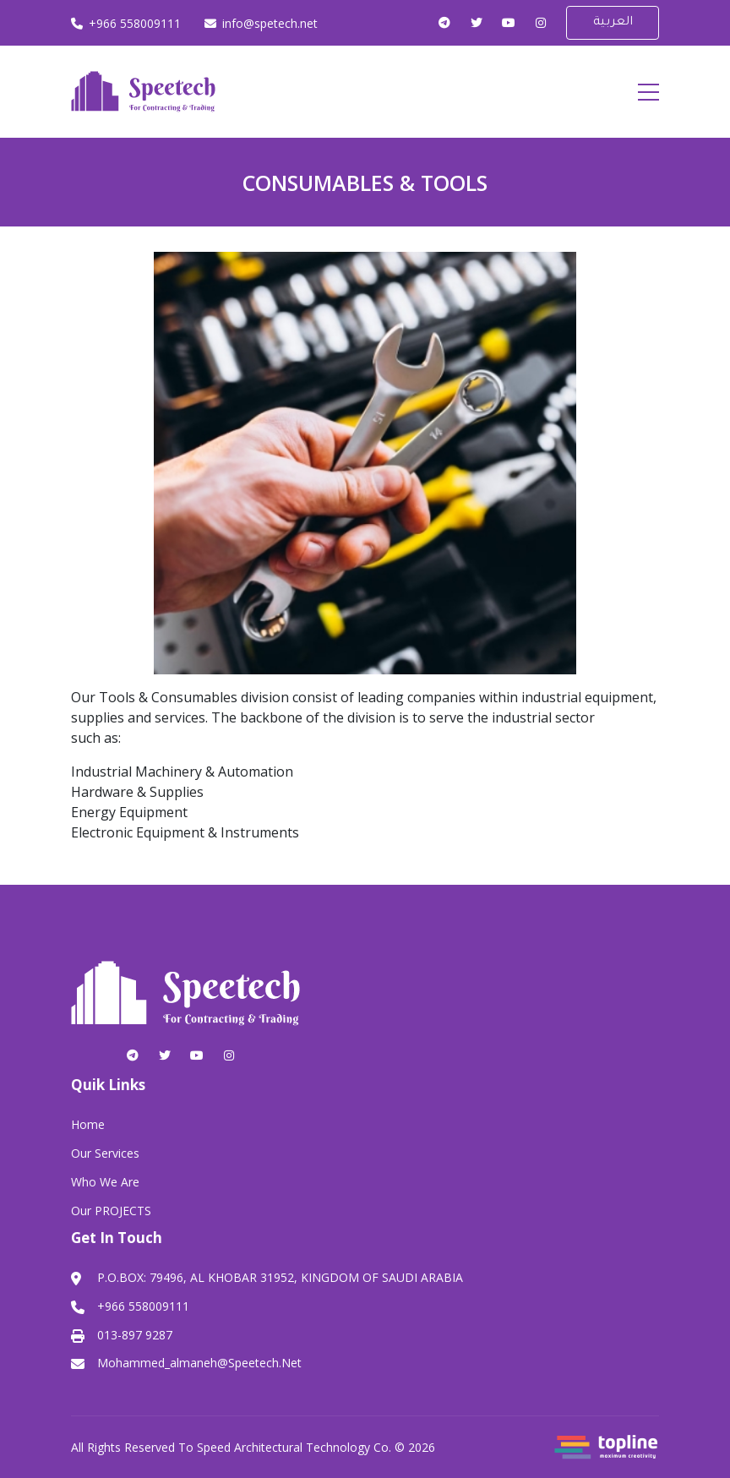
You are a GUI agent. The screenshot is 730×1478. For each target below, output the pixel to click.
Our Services (105, 1153)
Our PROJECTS (111, 1211)
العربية (613, 23)
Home (88, 1124)
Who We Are (105, 1182)
